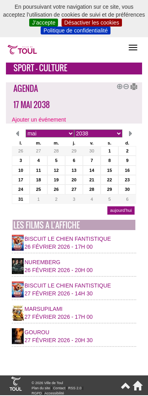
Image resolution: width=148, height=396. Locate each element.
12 (56, 170)
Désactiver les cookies (91, 22)
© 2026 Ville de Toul (47, 383)
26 (20, 150)
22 (109, 179)
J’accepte (43, 22)
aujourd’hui (121, 210)
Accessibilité (54, 393)
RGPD (37, 393)
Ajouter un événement (39, 119)
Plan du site (41, 388)
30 (91, 150)
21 (91, 179)
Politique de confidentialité (75, 30)
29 (73, 150)
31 (20, 199)
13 (73, 170)
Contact (59, 388)
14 (91, 170)
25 (38, 189)
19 (56, 179)
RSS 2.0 (75, 388)
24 (20, 189)
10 (20, 170)
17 (20, 179)
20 (73, 179)
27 (38, 150)
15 (109, 170)
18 (38, 179)
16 (127, 170)
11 (38, 170)
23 (127, 179)
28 (56, 150)
